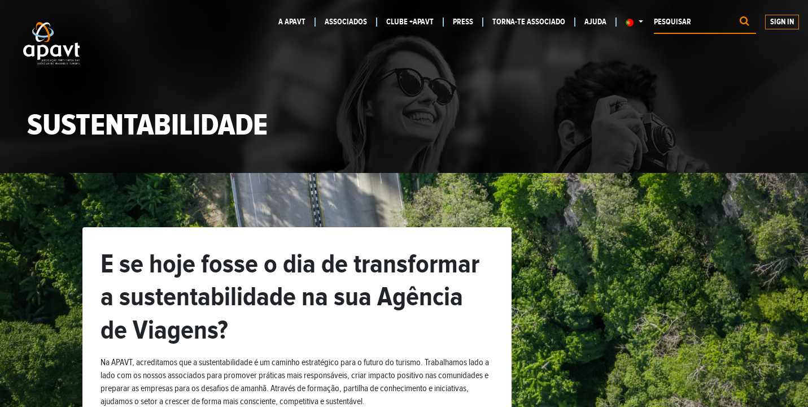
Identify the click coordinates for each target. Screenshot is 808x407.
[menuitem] (295, 22)
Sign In (782, 22)
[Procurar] (744, 22)
